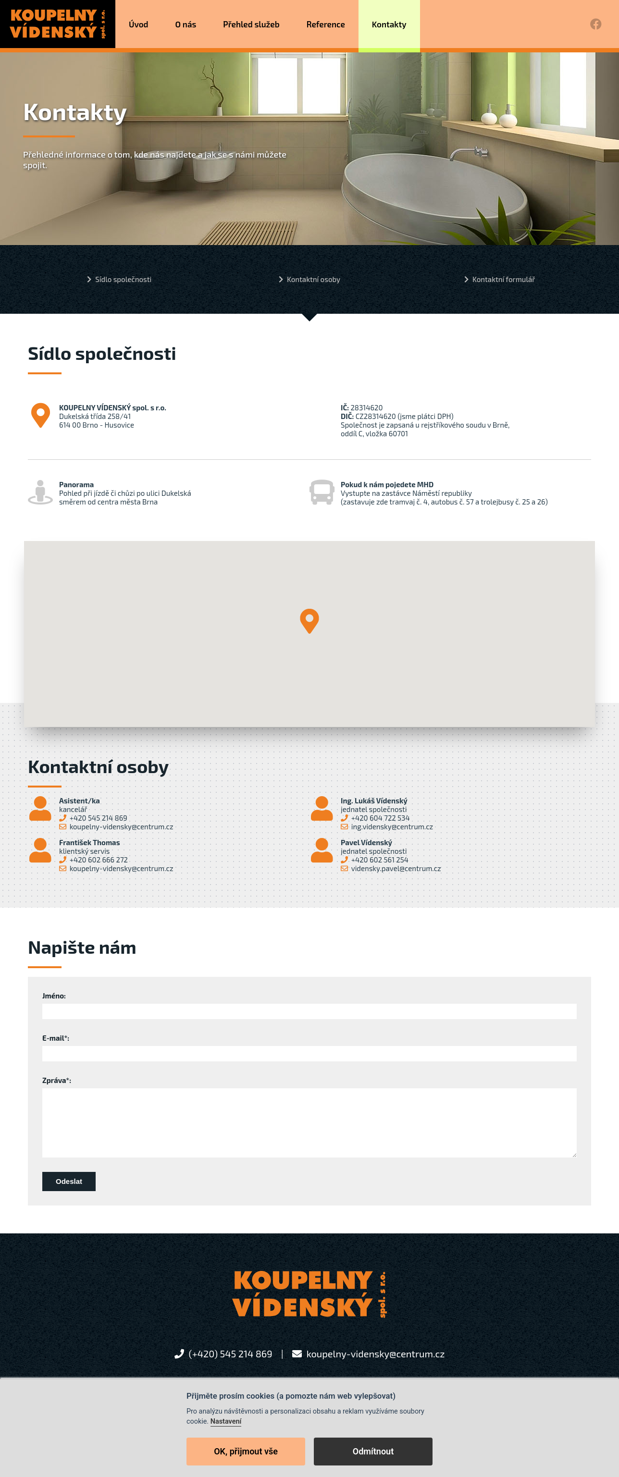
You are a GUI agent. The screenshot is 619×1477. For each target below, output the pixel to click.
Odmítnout (373, 1451)
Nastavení (226, 1421)
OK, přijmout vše (246, 1451)
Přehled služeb (251, 24)
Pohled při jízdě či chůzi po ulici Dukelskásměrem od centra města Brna (109, 493)
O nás (186, 24)
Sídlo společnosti (123, 279)
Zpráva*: (56, 1080)
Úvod (139, 24)
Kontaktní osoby (313, 279)
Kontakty (389, 24)
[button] (309, 621)
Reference (326, 24)
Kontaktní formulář (503, 279)
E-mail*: (55, 1038)
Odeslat (69, 1181)
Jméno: (54, 995)
